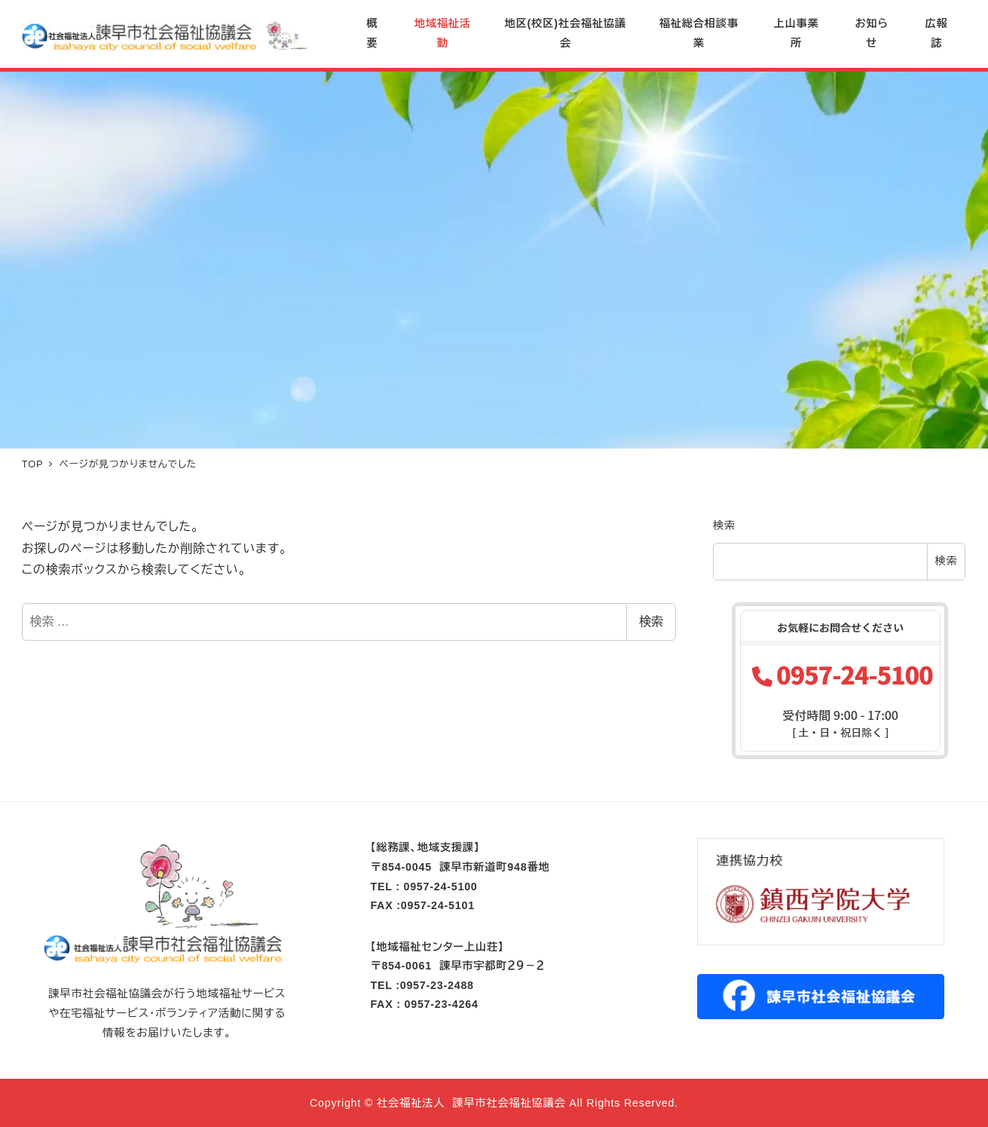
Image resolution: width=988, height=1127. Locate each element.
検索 (651, 621)
